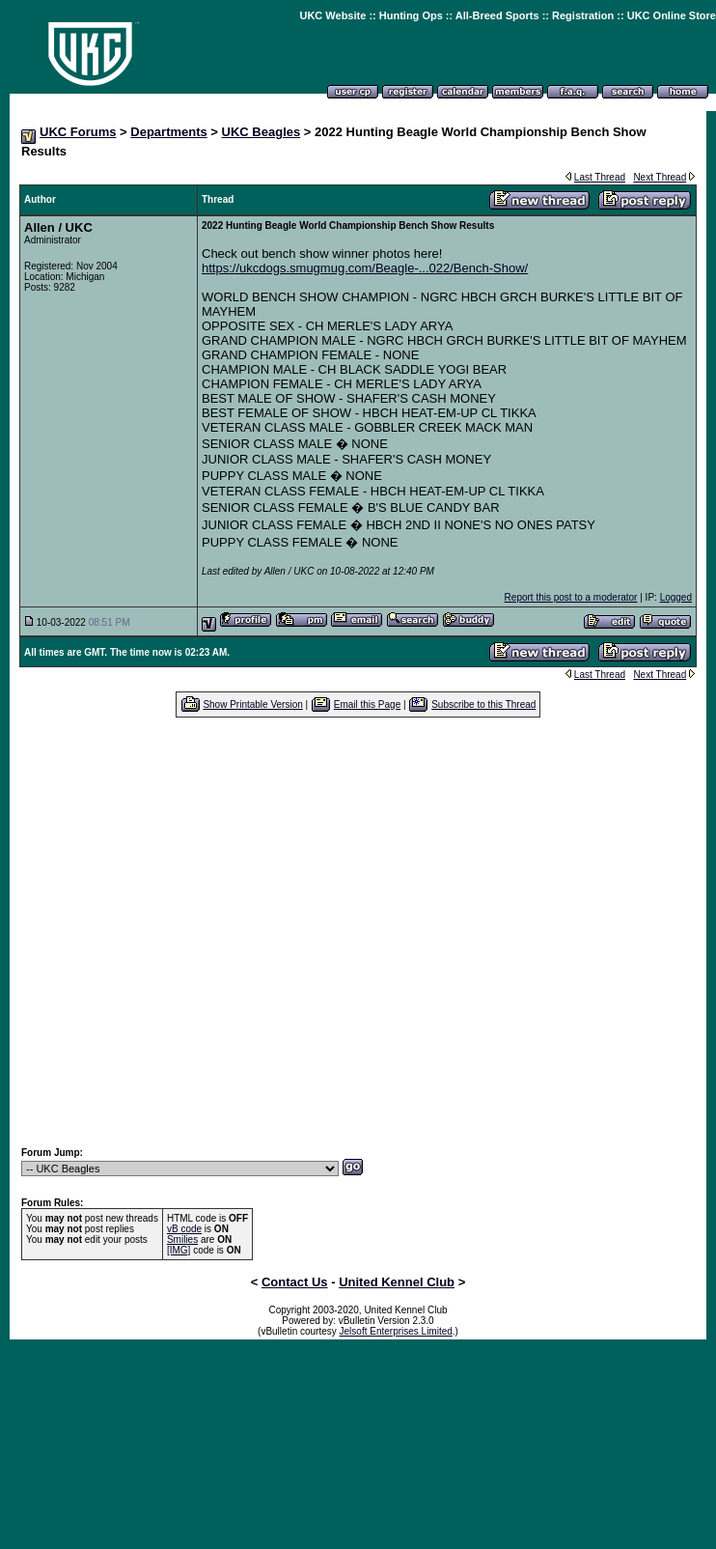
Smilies (182, 1239)
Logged (676, 597)
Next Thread (659, 177)
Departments (168, 132)
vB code (184, 1229)
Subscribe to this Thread (483, 704)
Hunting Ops (411, 15)
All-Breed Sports (497, 15)
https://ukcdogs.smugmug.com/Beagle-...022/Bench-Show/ (365, 268)
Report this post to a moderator (571, 597)
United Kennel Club (396, 1282)
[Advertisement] (181, 931)
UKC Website (332, 15)
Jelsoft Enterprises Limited (396, 1331)
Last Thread (599, 177)
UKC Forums (78, 132)
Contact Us (295, 1282)
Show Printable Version (252, 704)
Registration (583, 15)
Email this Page (367, 704)
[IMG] (178, 1250)
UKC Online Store (671, 15)
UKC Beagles (261, 132)
